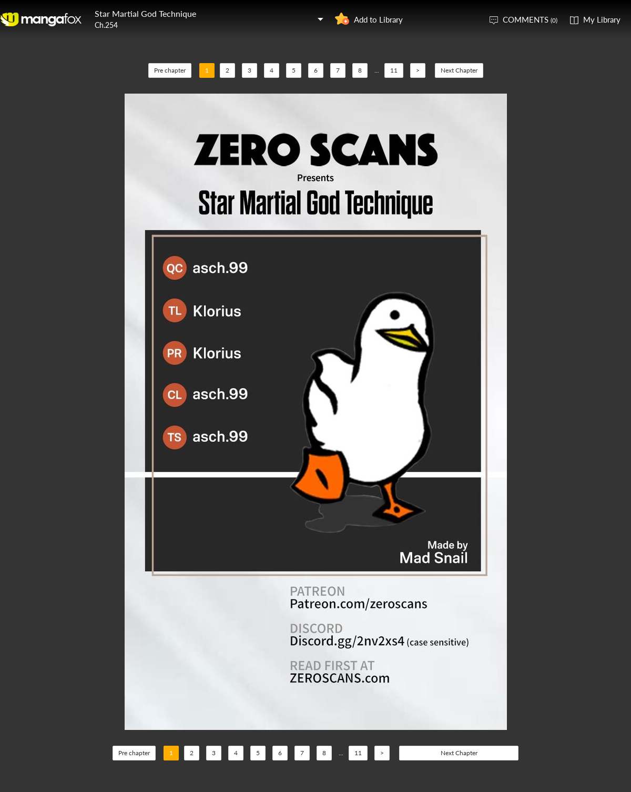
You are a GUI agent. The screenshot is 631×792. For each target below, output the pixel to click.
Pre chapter (170, 70)
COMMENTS (530, 19)
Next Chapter (459, 70)
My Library (601, 19)
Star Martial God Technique (145, 13)
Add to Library (378, 19)
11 (394, 70)
